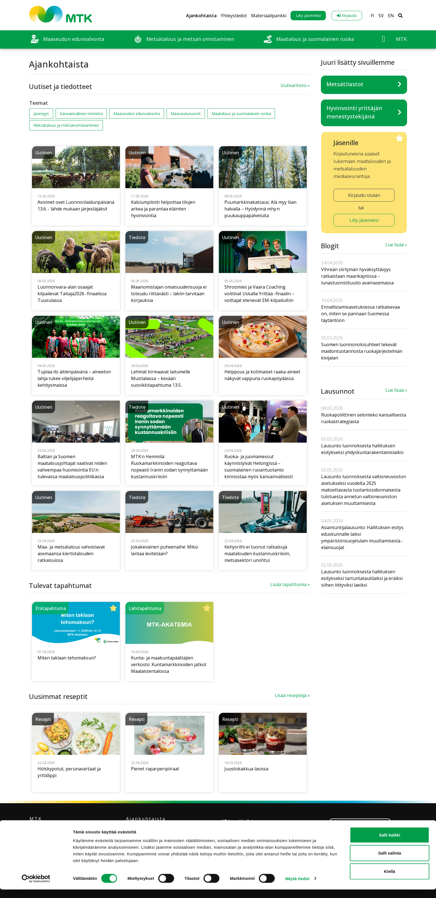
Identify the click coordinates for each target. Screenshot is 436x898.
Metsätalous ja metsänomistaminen (66, 125)
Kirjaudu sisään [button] (364, 195)
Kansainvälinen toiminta (81, 113)
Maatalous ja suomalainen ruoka (241, 113)
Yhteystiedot (234, 16)
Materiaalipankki (268, 16)
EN (391, 16)
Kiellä (389, 879)
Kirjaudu (347, 15)
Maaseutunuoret (186, 113)
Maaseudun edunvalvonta (136, 113)
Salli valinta (389, 861)
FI (372, 16)
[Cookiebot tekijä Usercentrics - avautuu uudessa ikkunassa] (36, 887)
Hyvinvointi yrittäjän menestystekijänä (354, 112)
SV (381, 16)
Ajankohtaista (201, 16)
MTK (35, 819)
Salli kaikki (389, 843)
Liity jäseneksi (308, 15)
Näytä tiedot (297, 887)
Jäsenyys (41, 113)
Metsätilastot (344, 84)
